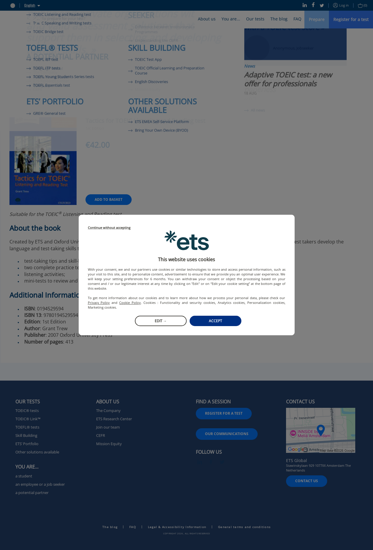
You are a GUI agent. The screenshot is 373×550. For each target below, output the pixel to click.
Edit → (161, 320)
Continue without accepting (109, 228)
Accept (215, 320)
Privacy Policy (99, 302)
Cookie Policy (130, 302)
